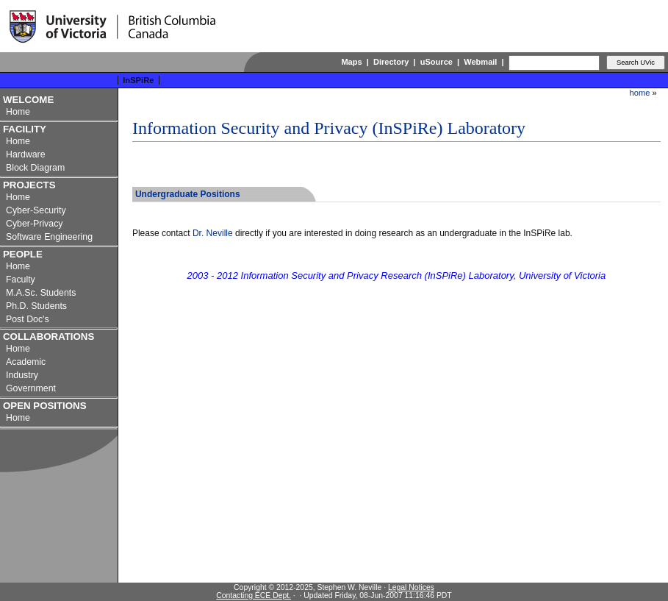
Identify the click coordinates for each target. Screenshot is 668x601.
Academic (26, 362)
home (640, 92)
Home (18, 112)
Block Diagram (35, 168)
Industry (22, 375)
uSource (436, 61)
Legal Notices (411, 587)
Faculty (20, 279)
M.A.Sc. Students (41, 293)
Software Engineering (49, 237)
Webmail (480, 61)
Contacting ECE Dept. (253, 595)
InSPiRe (138, 80)
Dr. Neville (213, 233)
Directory (391, 61)
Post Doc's (27, 319)
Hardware (26, 154)
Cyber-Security (36, 210)
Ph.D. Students (36, 306)
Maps (351, 61)
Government (31, 388)
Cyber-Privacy (34, 223)
